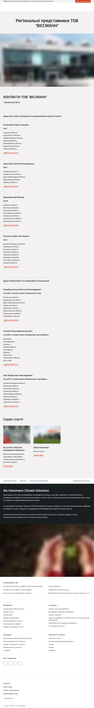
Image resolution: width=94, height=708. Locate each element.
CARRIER (22, 706)
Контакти (23, 481)
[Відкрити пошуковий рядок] (88, 7)
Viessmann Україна (10, 481)
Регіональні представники (39, 481)
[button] (82, 481)
